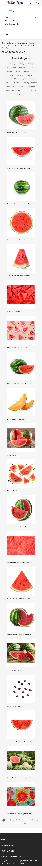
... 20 (24, 823)
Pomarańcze (11, 86)
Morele (16, 83)
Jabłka (17, 71)
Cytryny (22, 67)
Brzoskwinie (11, 67)
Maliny (29, 75)
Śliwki (22, 86)
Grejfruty (32, 67)
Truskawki (32, 86)
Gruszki (9, 71)
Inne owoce (21, 94)
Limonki (20, 75)
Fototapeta (9, 20)
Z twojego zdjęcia (12, 24)
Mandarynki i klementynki (16, 79)
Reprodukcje (10, 10)
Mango (32, 79)
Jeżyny (26, 71)
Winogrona (10, 90)
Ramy (7, 27)
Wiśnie (20, 90)
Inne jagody (31, 90)
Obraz (7, 14)
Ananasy (12, 64)
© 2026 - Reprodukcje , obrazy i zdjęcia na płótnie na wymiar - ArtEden (20, 862)
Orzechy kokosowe (30, 83)
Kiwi (34, 71)
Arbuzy (21, 64)
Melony (7, 83)
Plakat (7, 17)
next (36, 820)
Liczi (11, 75)
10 (32, 820)
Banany (30, 64)
